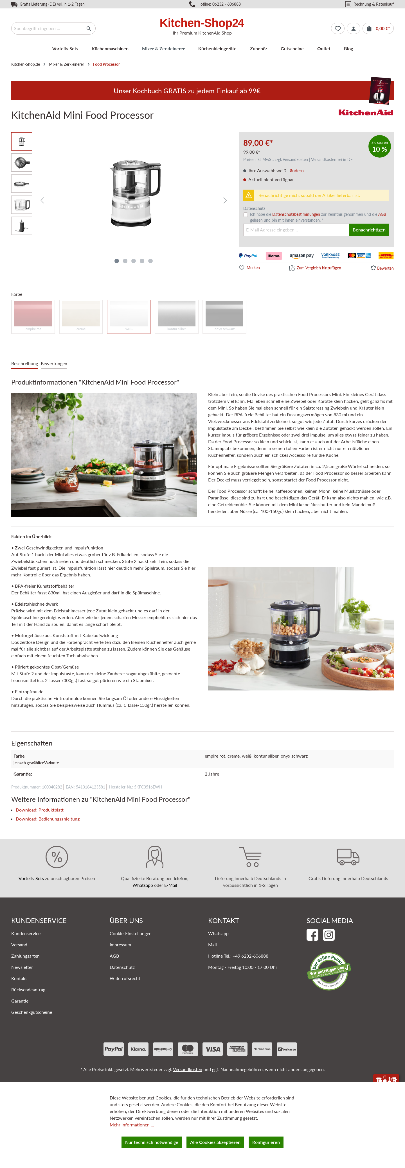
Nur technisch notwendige (151, 1142)
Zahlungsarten (25, 955)
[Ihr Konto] (353, 28)
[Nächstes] (225, 200)
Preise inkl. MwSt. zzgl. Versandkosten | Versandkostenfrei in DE (298, 159)
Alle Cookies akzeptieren (215, 1142)
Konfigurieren (266, 1142)
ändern (297, 170)
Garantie (19, 1000)
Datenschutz (122, 967)
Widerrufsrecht (125, 978)
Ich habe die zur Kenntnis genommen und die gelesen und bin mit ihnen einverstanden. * (318, 217)
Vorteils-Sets (31, 878)
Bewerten (385, 268)
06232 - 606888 (226, 4)
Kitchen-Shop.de (25, 64)
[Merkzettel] (338, 28)
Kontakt (19, 978)
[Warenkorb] (378, 28)
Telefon (180, 878)
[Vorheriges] (42, 200)
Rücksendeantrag (28, 989)
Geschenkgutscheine (31, 1012)
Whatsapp (142, 885)
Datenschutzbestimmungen (296, 214)
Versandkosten (187, 1069)
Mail (212, 944)
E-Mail (170, 885)
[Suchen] (89, 28)
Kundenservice (25, 933)
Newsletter (22, 967)
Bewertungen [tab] (54, 363)
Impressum (120, 944)
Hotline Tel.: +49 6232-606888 (238, 955)
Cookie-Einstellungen (131, 933)
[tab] (24, 364)
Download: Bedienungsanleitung (48, 818)
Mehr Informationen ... (132, 1124)
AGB (382, 214)
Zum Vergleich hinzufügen (319, 267)
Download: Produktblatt (40, 809)
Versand (19, 944)
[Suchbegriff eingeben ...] (47, 28)
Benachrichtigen (369, 229)
